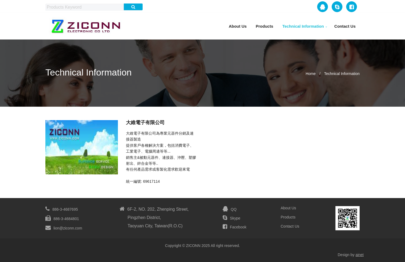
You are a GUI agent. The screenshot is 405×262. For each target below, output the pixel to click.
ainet (360, 255)
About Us (238, 26)
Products (264, 26)
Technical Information (303, 26)
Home (311, 73)
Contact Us (345, 26)
